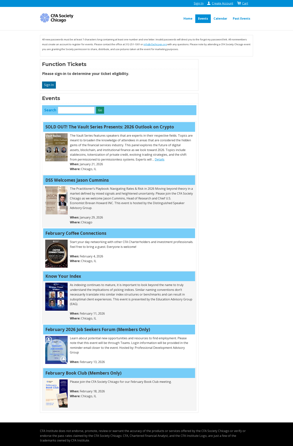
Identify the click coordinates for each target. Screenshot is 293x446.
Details (159, 159)
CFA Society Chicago (58, 18)
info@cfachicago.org (155, 44)
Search (50, 110)
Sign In (198, 3)
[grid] (119, 266)
